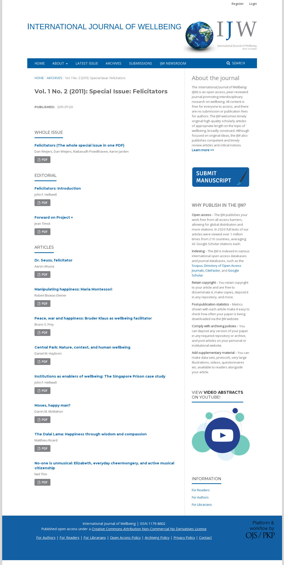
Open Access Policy (125, 537)
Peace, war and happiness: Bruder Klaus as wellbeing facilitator (93, 318)
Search (238, 63)
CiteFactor (212, 270)
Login (253, 3)
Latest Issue (87, 63)
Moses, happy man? (52, 405)
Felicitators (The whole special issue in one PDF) (79, 145)
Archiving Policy (157, 537)
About (58, 63)
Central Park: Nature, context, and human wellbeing (82, 347)
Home (40, 63)
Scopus (197, 265)
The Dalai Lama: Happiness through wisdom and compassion (91, 434)
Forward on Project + (54, 217)
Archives (113, 63)
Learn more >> (203, 150)
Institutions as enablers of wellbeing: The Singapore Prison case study (100, 376)
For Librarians (202, 504)
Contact (205, 537)
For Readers (201, 490)
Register (238, 3)
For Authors (200, 497)
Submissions (140, 63)
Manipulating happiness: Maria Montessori (73, 289)
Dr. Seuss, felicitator (53, 260)
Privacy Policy (184, 537)
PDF (44, 159)
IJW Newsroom (173, 63)
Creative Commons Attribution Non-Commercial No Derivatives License (149, 529)
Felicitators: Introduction (58, 188)
